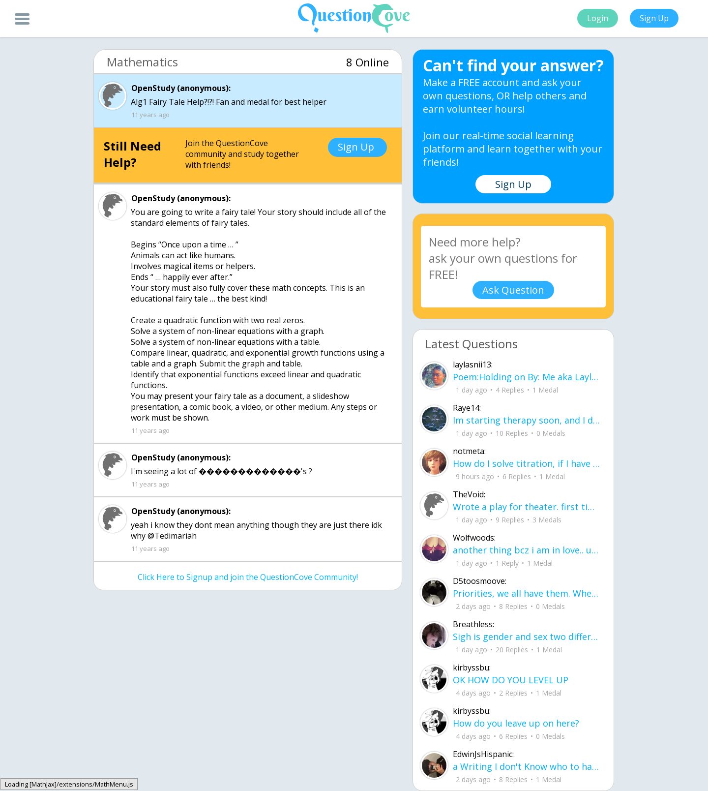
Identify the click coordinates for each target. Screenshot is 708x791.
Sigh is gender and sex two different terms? (527, 636)
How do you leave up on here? (516, 723)
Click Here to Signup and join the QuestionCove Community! (248, 577)
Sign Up (654, 18)
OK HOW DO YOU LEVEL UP (510, 680)
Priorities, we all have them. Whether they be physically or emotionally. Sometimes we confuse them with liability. (527, 593)
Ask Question (513, 290)
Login (597, 18)
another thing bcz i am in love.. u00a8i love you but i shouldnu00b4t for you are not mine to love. (527, 550)
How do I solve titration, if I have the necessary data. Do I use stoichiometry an (527, 463)
